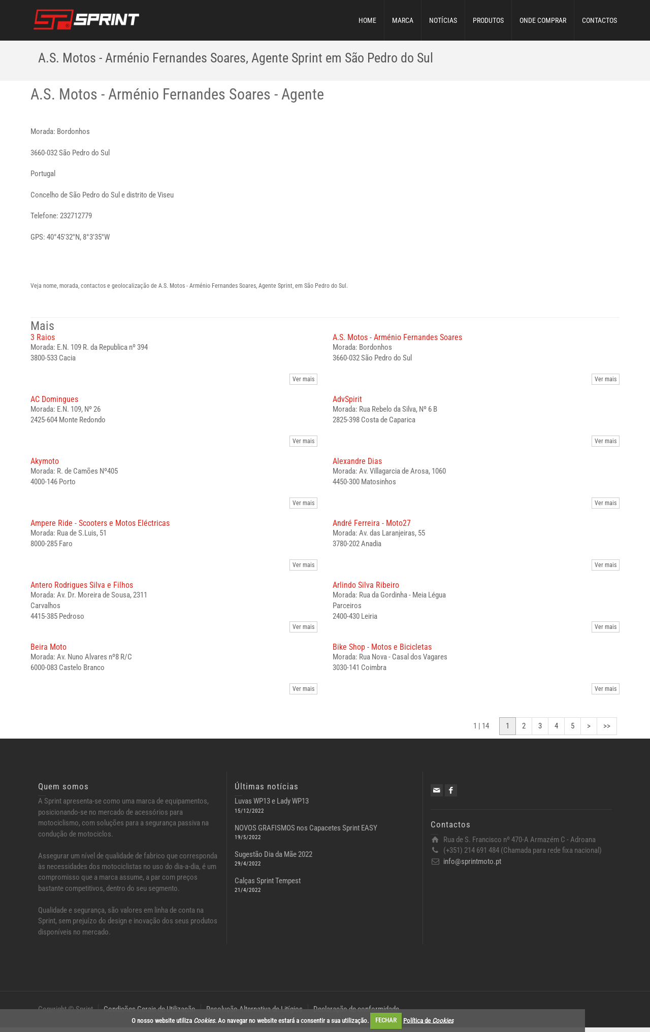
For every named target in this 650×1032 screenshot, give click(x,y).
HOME (367, 20)
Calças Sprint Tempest (268, 885)
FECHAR (386, 1020)
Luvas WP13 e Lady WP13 (272, 805)
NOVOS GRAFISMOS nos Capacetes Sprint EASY (306, 832)
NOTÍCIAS (443, 20)
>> (606, 730)
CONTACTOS (599, 20)
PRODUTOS (488, 20)
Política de (428, 1020)
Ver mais (303, 383)
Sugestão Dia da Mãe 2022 (273, 858)
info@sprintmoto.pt (472, 866)
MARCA (402, 20)
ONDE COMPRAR (542, 20)
